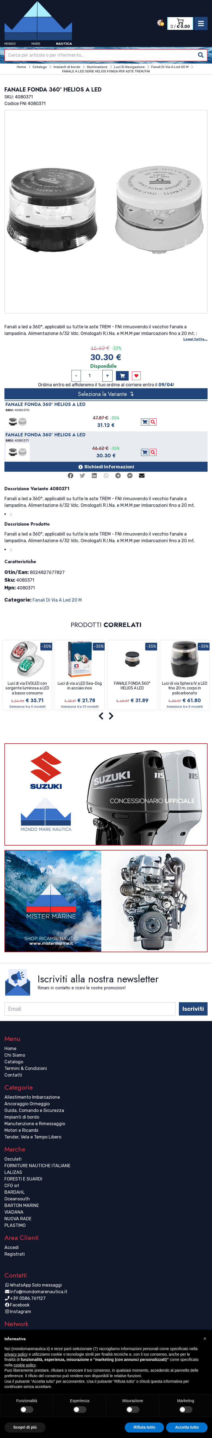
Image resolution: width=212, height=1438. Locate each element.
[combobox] (106, 55)
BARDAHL (14, 1192)
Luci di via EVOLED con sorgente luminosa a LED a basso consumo (27, 688)
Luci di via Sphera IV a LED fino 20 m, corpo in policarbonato (184, 688)
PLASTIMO (15, 1225)
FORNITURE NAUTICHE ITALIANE (37, 1165)
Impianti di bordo (21, 1117)
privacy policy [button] (16, 1354)
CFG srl (11, 1185)
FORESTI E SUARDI (23, 1179)
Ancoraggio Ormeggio (27, 1103)
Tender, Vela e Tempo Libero (32, 1137)
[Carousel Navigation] (106, 716)
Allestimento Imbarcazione (32, 1097)
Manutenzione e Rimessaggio (34, 1123)
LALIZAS (13, 1172)
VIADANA (13, 1212)
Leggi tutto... (195, 339)
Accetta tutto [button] (187, 1427)
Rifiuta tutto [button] (144, 1427)
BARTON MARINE (21, 1205)
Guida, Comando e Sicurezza (34, 1110)
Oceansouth (17, 1198)
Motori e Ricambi (21, 1130)
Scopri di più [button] (25, 1427)
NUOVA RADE (17, 1218)
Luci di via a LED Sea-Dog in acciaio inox (80, 686)
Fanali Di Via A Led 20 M (57, 600)
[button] (204, 1338)
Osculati (13, 1159)
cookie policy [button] (24, 1365)
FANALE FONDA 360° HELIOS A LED (132, 686)
